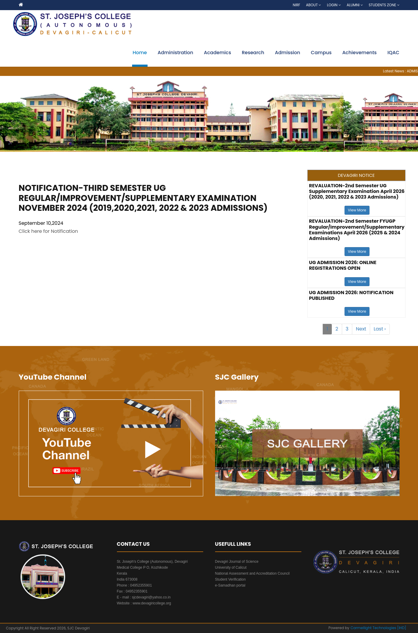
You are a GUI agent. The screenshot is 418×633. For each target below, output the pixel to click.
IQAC (393, 52)
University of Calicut (231, 567)
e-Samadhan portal (230, 585)
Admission (287, 52)
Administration (175, 52)
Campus (321, 52)
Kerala (122, 573)
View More (357, 210)
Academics (217, 52)
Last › (380, 328)
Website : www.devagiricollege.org (144, 603)
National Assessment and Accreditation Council (252, 573)
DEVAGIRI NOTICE (356, 175)
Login (334, 4)
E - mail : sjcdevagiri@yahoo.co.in (144, 597)
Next (361, 328)
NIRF (296, 4)
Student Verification (230, 579)
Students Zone (384, 4)
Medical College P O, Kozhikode (142, 567)
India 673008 (127, 579)
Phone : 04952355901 (134, 585)
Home (140, 52)
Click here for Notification (48, 231)
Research (253, 52)
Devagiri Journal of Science (237, 561)
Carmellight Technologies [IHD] (378, 627)
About (313, 4)
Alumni (355, 4)
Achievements (359, 52)
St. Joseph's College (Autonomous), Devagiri (152, 561)
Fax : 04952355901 (132, 591)
